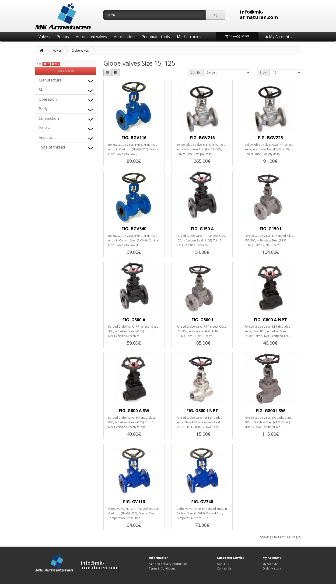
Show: (263, 72)
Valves (44, 36)
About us (223, 564)
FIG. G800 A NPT (270, 319)
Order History (271, 568)
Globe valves (80, 51)
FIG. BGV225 (270, 137)
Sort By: (196, 72)
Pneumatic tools (156, 36)
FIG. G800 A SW (134, 410)
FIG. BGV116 (133, 137)
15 (46, 64)
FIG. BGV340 (133, 228)
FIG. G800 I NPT (202, 410)
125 (55, 64)
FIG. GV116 (134, 501)
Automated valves (91, 36)
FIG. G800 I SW (270, 410)
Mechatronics (189, 36)
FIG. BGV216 (202, 137)
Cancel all (66, 71)
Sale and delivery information (168, 564)
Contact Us (224, 568)
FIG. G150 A (202, 228)
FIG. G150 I (270, 228)
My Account (270, 564)
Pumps (63, 36)
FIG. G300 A (133, 319)
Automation (124, 36)
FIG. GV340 (202, 501)
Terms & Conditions (162, 568)
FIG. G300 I (202, 319)
